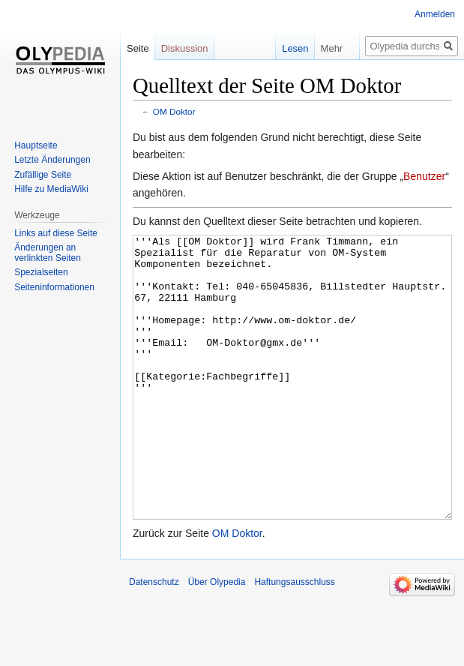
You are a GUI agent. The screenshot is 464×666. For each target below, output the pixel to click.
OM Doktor (174, 111)
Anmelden (435, 14)
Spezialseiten (40, 272)
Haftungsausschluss (294, 638)
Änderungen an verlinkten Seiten (47, 252)
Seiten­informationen (54, 287)
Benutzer (424, 176)
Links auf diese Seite (55, 233)
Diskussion (184, 48)
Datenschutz (154, 638)
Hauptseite (35, 145)
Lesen (281, 48)
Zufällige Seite (42, 175)
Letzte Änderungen (52, 159)
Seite (138, 48)
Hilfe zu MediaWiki (51, 189)
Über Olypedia (217, 638)
